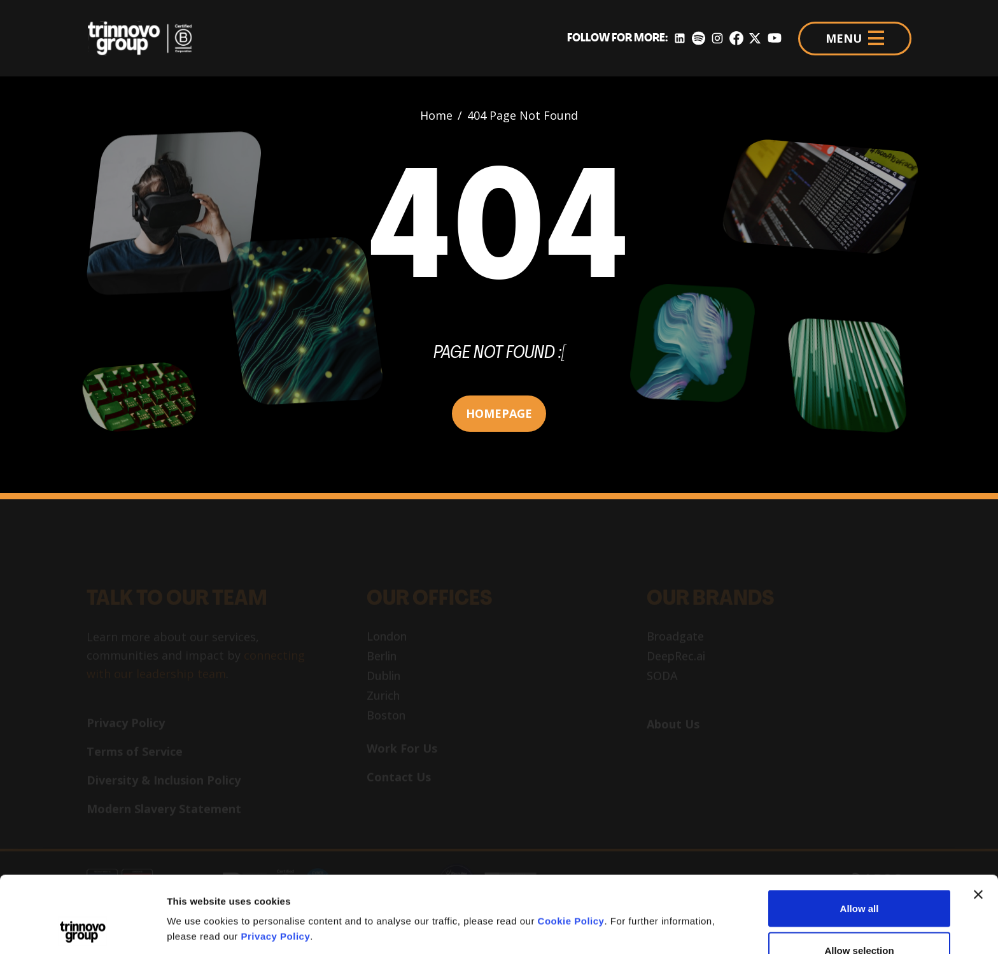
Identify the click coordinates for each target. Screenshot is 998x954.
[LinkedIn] (680, 38)
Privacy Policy (276, 864)
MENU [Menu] (855, 38)
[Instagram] (717, 38)
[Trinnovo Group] (146, 38)
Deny (859, 920)
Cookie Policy (571, 849)
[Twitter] (755, 38)
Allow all (859, 836)
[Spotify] (698, 38)
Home (436, 115)
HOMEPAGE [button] (499, 413)
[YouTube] (774, 38)
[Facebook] (736, 38)
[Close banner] (978, 822)
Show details (668, 906)
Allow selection (859, 878)
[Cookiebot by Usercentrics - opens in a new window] (82, 929)
